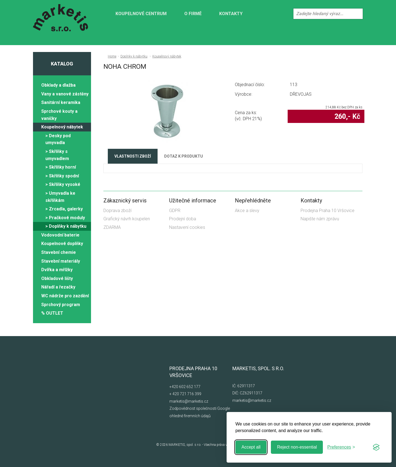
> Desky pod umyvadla (58, 139)
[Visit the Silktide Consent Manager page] (376, 447)
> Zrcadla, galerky (64, 208)
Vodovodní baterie (60, 235)
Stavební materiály (60, 261)
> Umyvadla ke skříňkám (60, 197)
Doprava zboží (117, 210)
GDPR (174, 210)
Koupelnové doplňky (62, 243)
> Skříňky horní (60, 167)
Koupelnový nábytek (62, 127)
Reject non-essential (297, 447)
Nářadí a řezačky (58, 287)
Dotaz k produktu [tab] (183, 156)
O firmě (193, 13)
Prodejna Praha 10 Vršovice (327, 210)
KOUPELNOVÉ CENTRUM (141, 13)
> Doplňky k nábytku (65, 226)
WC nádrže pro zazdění (65, 295)
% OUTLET (52, 313)
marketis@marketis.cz (188, 401)
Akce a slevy (247, 210)
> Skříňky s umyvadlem (57, 155)
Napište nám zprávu (320, 218)
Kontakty (231, 13)
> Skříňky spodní (62, 175)
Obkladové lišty (57, 278)
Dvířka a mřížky (57, 269)
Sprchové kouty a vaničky (59, 115)
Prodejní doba (182, 218)
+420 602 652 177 (184, 386)
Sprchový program (60, 304)
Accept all (250, 447)
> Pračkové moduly (65, 217)
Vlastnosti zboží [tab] (132, 156)
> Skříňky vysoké (62, 184)
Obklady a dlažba (58, 85)
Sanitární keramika (60, 102)
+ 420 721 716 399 (185, 394)
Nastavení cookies (187, 227)
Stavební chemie (58, 252)
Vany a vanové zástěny (65, 94)
